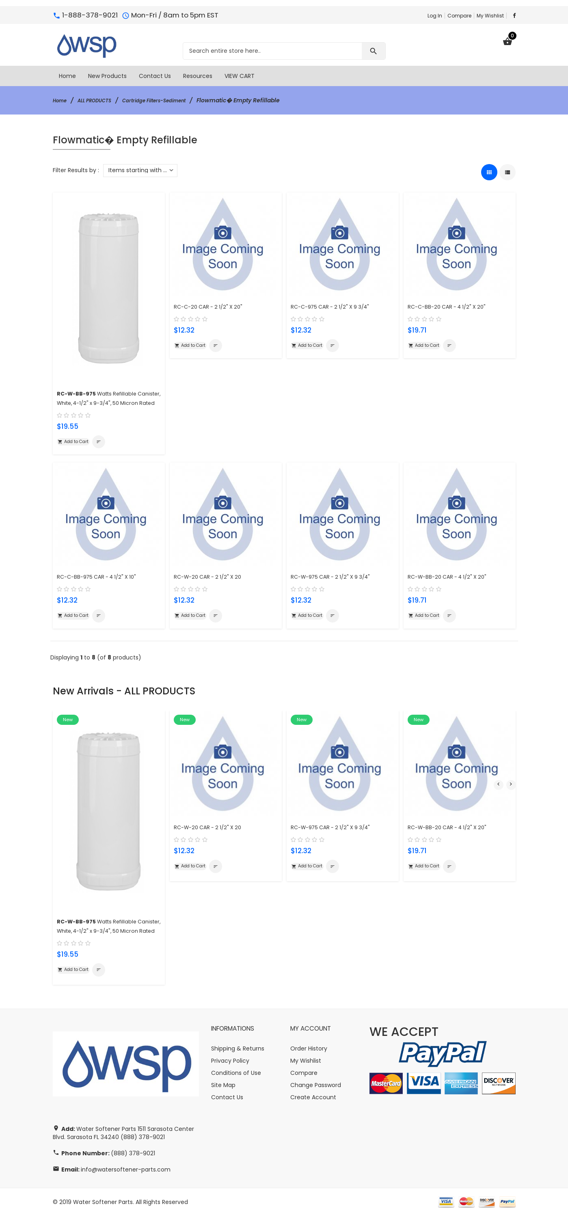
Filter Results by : (76, 170)
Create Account (313, 1111)
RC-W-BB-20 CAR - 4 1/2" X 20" (454, 587)
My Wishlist (490, 15)
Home (61, 100)
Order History (308, 1063)
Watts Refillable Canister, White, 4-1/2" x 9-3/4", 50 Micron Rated (105, 401)
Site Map (223, 1099)
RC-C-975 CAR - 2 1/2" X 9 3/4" (337, 305)
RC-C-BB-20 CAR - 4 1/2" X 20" (453, 305)
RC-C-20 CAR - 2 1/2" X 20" (214, 305)
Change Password (315, 1099)
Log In (435, 15)
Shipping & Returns (237, 1063)
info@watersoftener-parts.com (126, 1184)
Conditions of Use (236, 1087)
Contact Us (227, 1111)
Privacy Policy (230, 1075)
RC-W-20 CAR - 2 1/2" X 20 (213, 587)
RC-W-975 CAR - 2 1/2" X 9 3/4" (338, 587)
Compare (459, 15)
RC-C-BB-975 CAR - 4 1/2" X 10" (104, 587)
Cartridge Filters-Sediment (173, 100)
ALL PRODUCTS (102, 100)
